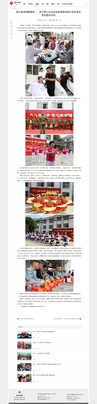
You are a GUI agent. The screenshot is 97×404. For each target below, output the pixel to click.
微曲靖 (53, 4)
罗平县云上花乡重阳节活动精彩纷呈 (26, 318)
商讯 (58, 4)
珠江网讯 (30, 4)
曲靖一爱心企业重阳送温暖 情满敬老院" (44, 375)
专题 (42, 4)
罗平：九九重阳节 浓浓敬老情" (41, 353)
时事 (24, 4)
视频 (47, 4)
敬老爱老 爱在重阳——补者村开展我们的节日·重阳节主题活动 (66, 318)
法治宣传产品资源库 (67, 4)
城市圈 (37, 4)
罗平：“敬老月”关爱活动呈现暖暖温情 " (44, 331)
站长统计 (68, 399)
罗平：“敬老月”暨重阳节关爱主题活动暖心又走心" (47, 364)
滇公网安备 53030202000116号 (44, 397)
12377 (49, 399)
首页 (11, 8)
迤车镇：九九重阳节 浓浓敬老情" (42, 342)
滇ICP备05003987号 (41, 396)
